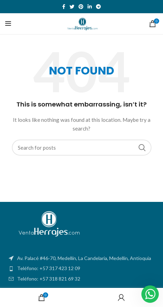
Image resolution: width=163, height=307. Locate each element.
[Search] (81, 148)
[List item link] (81, 268)
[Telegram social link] (98, 6)
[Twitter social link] (71, 6)
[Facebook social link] (63, 6)
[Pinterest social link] (81, 6)
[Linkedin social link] (90, 6)
